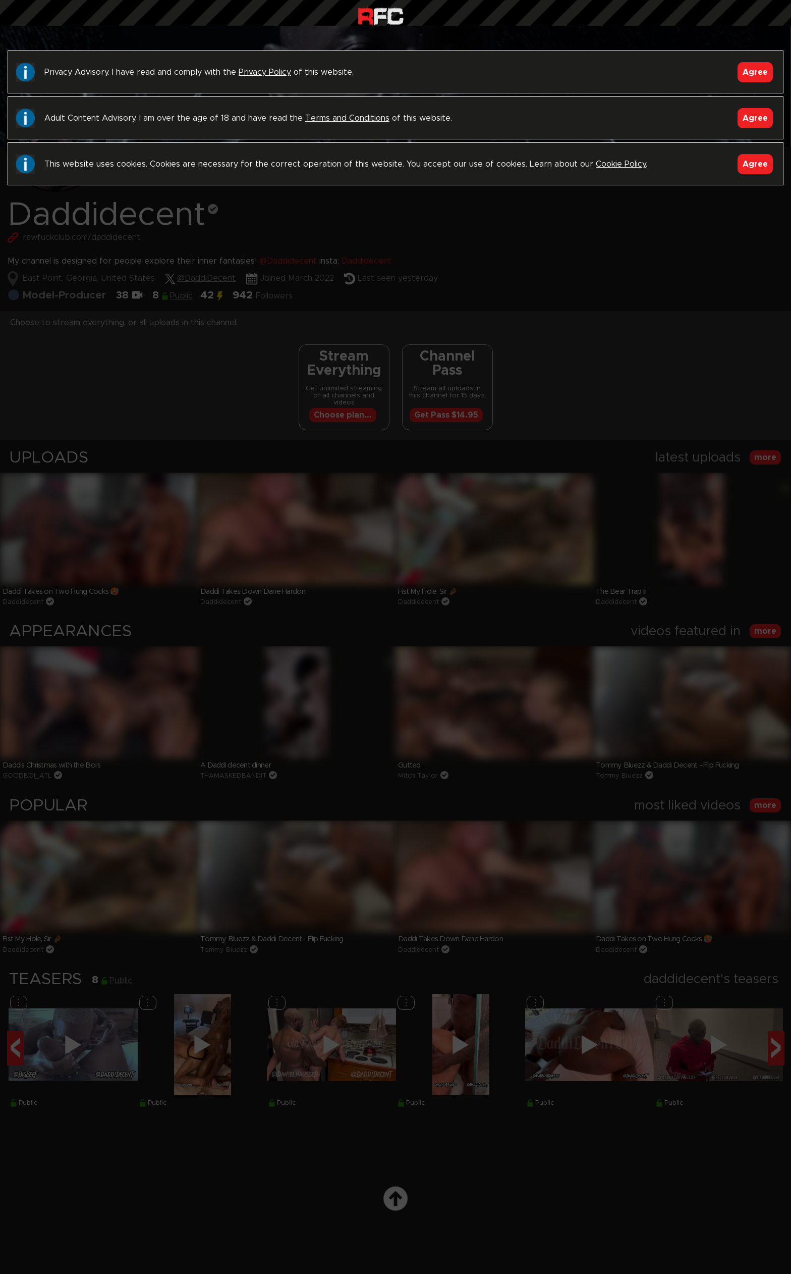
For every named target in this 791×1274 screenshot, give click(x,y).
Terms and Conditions (347, 118)
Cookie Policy (621, 164)
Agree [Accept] (755, 72)
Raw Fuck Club (381, 15)
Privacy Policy (265, 72)
